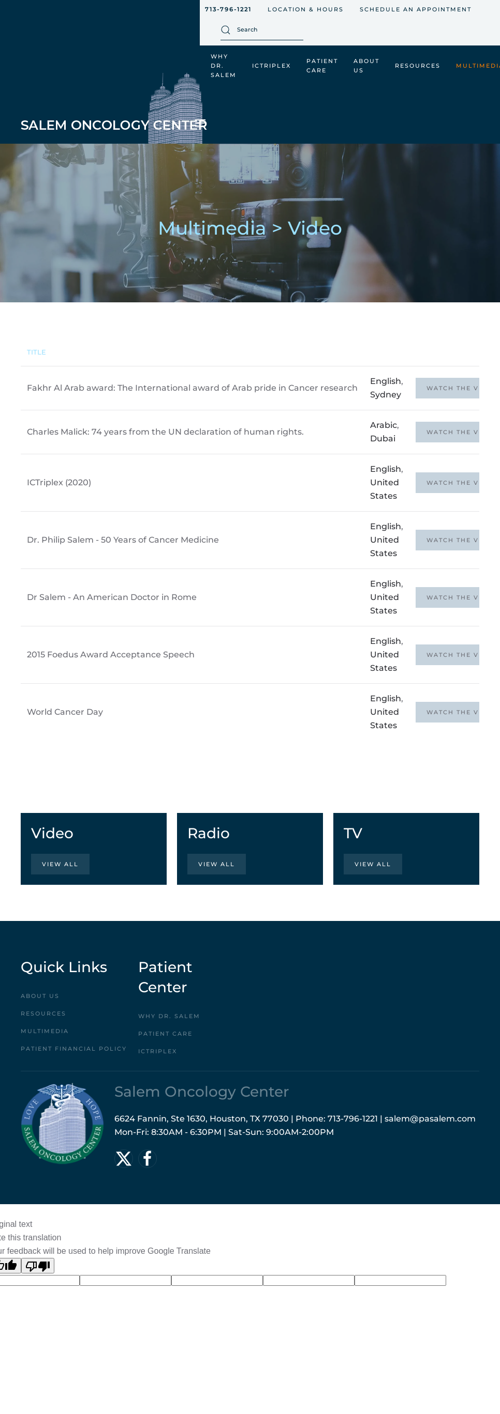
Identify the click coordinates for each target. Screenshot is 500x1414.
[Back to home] (114, 108)
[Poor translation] (37, 1265)
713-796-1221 (228, 9)
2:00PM (318, 1132)
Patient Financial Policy (74, 1048)
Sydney (385, 394)
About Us (40, 996)
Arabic (383, 425)
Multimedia (45, 1031)
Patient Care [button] (322, 65)
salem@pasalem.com (430, 1119)
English (385, 381)
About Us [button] (366, 65)
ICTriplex (271, 65)
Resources (43, 1013)
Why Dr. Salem (169, 1016)
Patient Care (165, 1033)
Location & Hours (306, 9)
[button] (200, 123)
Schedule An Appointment (416, 9)
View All (60, 864)
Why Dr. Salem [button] (224, 66)
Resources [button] (417, 65)
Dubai (382, 438)
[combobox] (261, 30)
